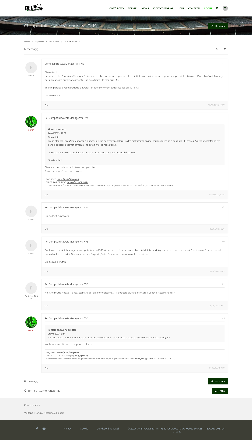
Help (181, 8)
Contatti (194, 8)
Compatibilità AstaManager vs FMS (60, 25)
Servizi (132, 8)
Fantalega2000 (31, 297)
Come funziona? (72, 41)
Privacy (67, 428)
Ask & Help (54, 41)
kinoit (31, 75)
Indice (27, 41)
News (145, 8)
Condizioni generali (108, 428)
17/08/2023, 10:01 (217, 194)
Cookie (84, 428)
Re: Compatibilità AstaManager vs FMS (67, 118)
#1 (223, 63)
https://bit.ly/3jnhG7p (77, 182)
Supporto (39, 41)
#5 (223, 283)
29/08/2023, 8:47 (217, 305)
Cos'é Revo (116, 8)
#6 (223, 318)
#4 (223, 241)
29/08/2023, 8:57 (217, 368)
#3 (223, 207)
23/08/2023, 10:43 (216, 271)
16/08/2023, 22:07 (216, 105)
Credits (177, 431)
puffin (31, 130)
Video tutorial (163, 8)
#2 (223, 117)
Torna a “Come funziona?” (42, 390)
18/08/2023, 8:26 (217, 229)
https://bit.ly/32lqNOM (68, 179)
